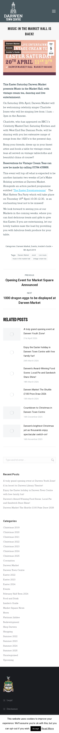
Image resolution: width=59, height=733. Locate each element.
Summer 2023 (10, 641)
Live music (43, 255)
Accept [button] (35, 728)
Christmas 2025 (11, 556)
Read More (48, 728)
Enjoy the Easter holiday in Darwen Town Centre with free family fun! (39, 351)
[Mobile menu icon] (54, 11)
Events (9, 48)
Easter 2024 (9, 584)
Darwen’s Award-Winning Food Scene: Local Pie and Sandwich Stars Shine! (40, 372)
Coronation (9, 560)
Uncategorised (10, 655)
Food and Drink (11, 598)
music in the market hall (21, 259)
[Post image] (11, 334)
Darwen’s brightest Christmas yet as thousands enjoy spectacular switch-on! (39, 430)
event (34, 255)
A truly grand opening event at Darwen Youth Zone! (39, 331)
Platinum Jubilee (11, 617)
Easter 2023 (9, 579)
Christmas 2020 (11, 532)
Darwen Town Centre (14, 570)
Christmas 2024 (11, 551)
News (6, 612)
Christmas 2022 (11, 541)
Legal (9, 700)
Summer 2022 (10, 636)
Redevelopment (11, 622)
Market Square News (13, 608)
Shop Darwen (10, 627)
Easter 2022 (9, 575)
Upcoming (8, 660)
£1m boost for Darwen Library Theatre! (23, 485)
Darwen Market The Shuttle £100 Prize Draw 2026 (37, 391)
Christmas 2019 (11, 527)
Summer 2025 (10, 650)
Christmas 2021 (11, 537)
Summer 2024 (10, 646)
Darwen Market (13, 44)
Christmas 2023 (11, 546)
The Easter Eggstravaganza (30, 190)
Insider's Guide (13, 52)
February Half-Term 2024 (15, 593)
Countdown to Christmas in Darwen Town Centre (38, 409)
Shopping (8, 631)
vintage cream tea (39, 259)
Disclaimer (12, 709)
